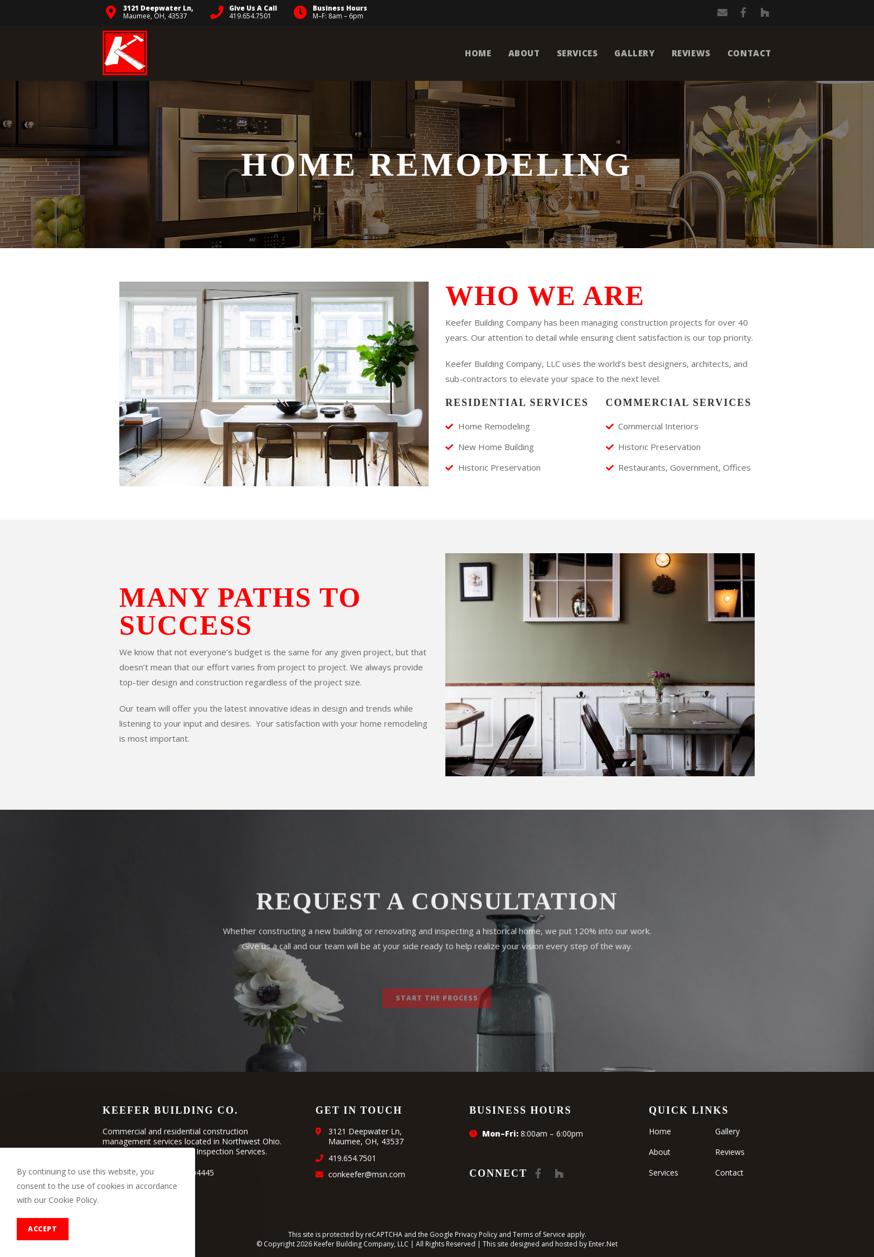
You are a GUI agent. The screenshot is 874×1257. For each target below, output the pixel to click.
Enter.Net (603, 1244)
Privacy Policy (476, 1234)
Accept (42, 1229)
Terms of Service (539, 1234)
